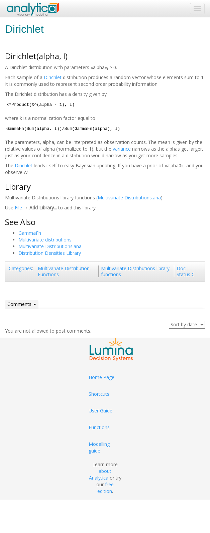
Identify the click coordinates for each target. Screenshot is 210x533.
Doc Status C (186, 271)
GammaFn (29, 233)
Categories (20, 268)
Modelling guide (99, 447)
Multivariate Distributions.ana (129, 197)
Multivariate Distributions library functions (135, 271)
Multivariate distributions (45, 239)
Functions (99, 427)
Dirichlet (53, 77)
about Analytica (100, 474)
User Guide (100, 410)
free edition (105, 487)
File (18, 207)
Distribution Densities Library (49, 253)
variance (122, 149)
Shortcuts (99, 394)
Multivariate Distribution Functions (64, 271)
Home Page (101, 377)
